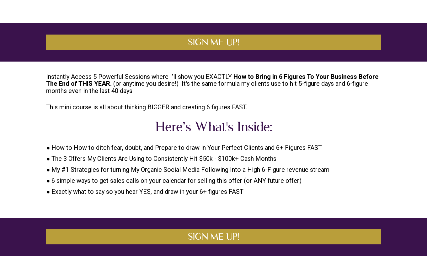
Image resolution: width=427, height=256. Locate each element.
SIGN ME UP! (213, 42)
